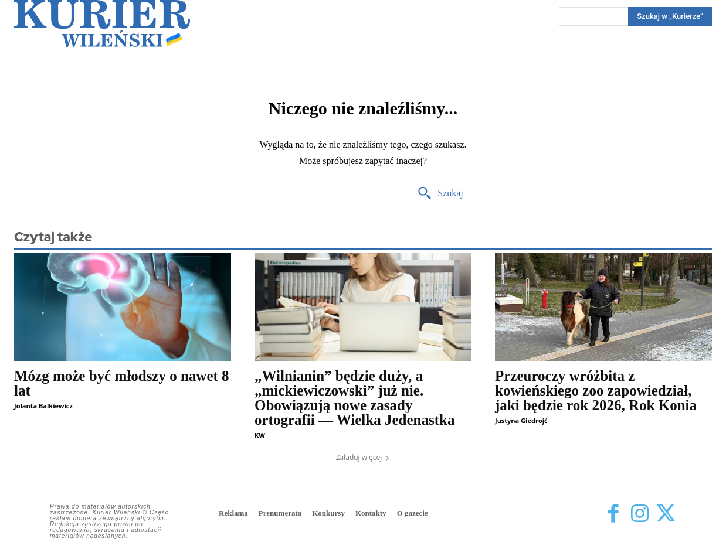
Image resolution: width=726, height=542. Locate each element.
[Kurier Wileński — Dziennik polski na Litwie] (102, 23)
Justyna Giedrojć (521, 420)
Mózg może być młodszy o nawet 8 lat (121, 383)
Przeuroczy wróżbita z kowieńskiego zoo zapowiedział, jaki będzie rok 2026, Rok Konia (596, 390)
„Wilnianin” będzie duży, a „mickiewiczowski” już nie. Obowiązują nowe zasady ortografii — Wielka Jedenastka (354, 398)
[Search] (440, 193)
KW (260, 435)
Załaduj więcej (363, 457)
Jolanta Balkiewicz (43, 405)
